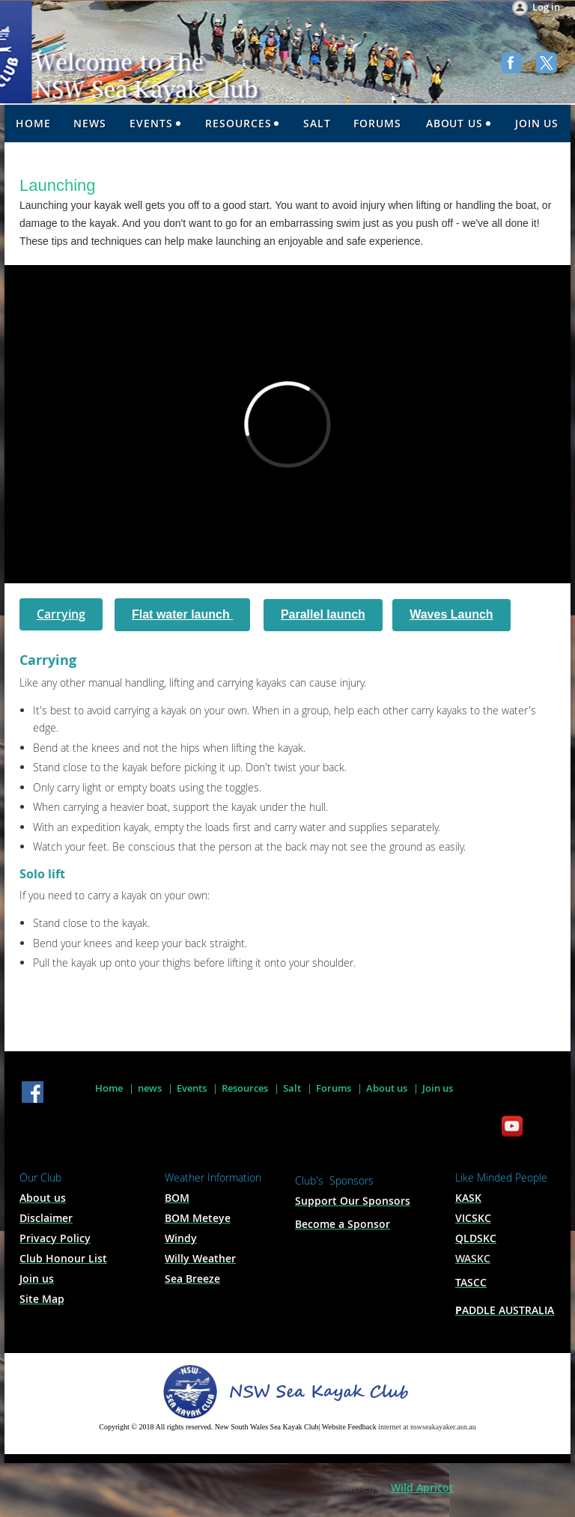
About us (386, 1088)
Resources (245, 1088)
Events (192, 1088)
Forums (333, 1088)
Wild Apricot (422, 1487)
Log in (546, 6)
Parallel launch (323, 614)
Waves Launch (451, 614)
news (150, 1088)
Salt (292, 1088)
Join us (437, 1088)
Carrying (61, 614)
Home (109, 1088)
